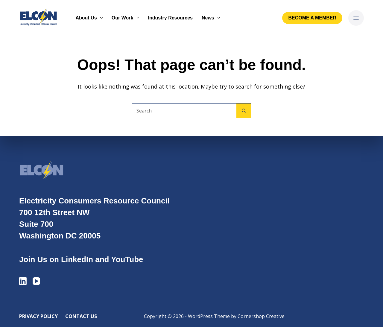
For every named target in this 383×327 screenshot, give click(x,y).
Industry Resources (170, 17)
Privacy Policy (38, 316)
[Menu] (356, 18)
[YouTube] (36, 281)
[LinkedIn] (23, 281)
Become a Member (312, 17)
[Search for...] (184, 110)
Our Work (127, 18)
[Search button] (243, 110)
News (212, 18)
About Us (90, 18)
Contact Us (81, 316)
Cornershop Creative (261, 316)
